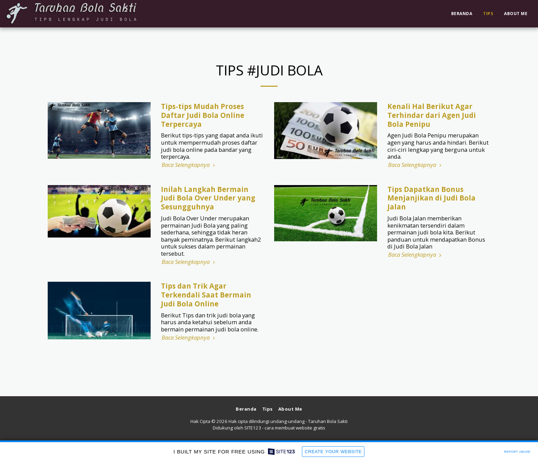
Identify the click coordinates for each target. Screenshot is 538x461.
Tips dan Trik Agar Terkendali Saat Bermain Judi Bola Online (206, 294)
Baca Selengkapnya (189, 165)
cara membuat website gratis (295, 428)
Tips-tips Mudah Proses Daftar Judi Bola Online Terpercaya (202, 115)
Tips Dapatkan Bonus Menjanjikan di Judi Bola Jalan (431, 198)
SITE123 (252, 428)
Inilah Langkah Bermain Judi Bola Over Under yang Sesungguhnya (208, 198)
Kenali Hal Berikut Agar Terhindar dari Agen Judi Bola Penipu (431, 115)
